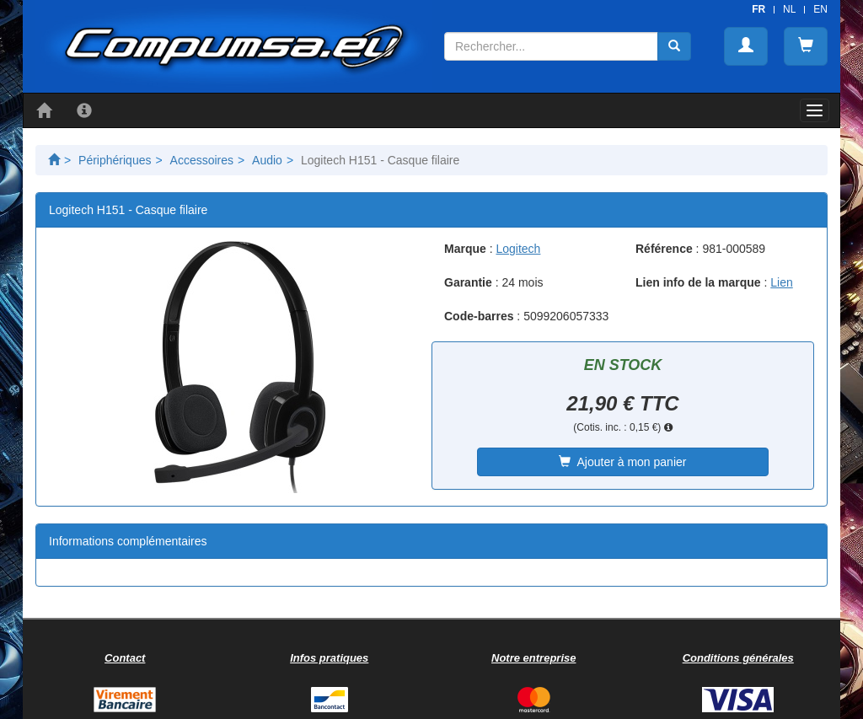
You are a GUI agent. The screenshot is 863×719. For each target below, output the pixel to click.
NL (789, 9)
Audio (267, 160)
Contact (125, 658)
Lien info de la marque (698, 282)
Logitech (518, 248)
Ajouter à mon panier (622, 462)
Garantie (468, 282)
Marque (465, 248)
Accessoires (201, 160)
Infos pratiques (329, 658)
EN (820, 9)
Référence (664, 248)
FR (758, 9)
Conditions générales (738, 658)
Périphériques (114, 160)
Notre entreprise (533, 658)
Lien (781, 282)
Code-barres (478, 316)
